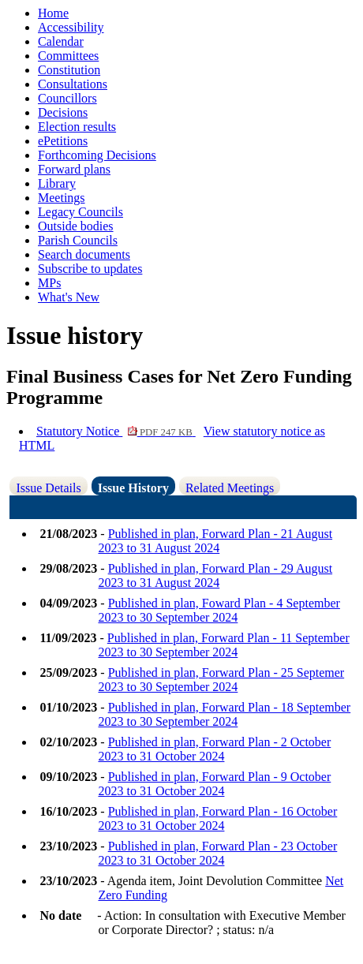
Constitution (69, 70)
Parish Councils (78, 240)
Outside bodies (76, 226)
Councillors (67, 98)
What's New (68, 297)
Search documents (84, 254)
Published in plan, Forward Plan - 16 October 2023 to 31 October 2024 (217, 818)
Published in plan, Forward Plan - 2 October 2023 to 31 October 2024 (214, 749)
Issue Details (48, 488)
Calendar (61, 41)
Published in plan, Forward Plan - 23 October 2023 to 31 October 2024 (217, 853)
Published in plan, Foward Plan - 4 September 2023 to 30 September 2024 (218, 610)
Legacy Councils (80, 212)
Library (57, 183)
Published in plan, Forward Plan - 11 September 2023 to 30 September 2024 (223, 645)
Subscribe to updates (90, 268)
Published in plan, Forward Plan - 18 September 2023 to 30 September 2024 (224, 714)
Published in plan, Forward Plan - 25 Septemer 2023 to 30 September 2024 (221, 679)
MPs (49, 283)
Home (53, 13)
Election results (77, 126)
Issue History (133, 488)
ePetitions (63, 141)
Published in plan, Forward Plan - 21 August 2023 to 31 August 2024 (215, 541)
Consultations (72, 84)
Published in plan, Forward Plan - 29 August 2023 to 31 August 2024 (215, 575)
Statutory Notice (116, 431)
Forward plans (74, 169)
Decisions (63, 112)
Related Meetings (229, 488)
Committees (68, 55)
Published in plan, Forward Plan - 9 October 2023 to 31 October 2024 (214, 784)
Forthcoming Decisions (97, 155)
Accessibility (71, 27)
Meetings (61, 197)
